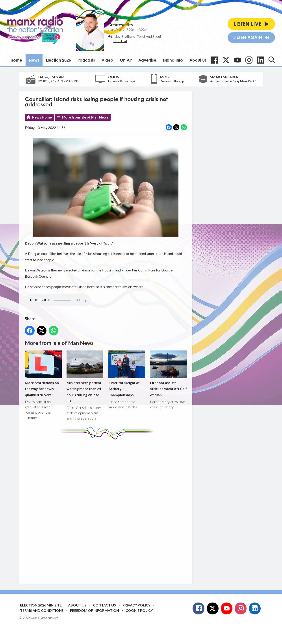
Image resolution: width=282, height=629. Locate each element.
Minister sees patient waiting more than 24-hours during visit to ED (85, 376)
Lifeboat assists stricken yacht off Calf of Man (168, 373)
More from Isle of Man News (85, 117)
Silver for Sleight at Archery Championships (126, 373)
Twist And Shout (149, 36)
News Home (42, 117)
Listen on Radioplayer (122, 81)
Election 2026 (58, 60)
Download (120, 41)
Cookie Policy (139, 610)
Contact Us (104, 605)
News (34, 60)
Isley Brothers (124, 36)
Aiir (55, 618)
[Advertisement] (107, 508)
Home (16, 60)
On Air (126, 60)
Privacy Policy (136, 605)
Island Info (173, 60)
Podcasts (86, 60)
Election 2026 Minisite (41, 605)
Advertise (147, 60)
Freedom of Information (94, 610)
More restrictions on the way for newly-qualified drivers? (43, 373)
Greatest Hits (120, 24)
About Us (198, 60)
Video (107, 60)
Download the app (172, 81)
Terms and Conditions (42, 610)
